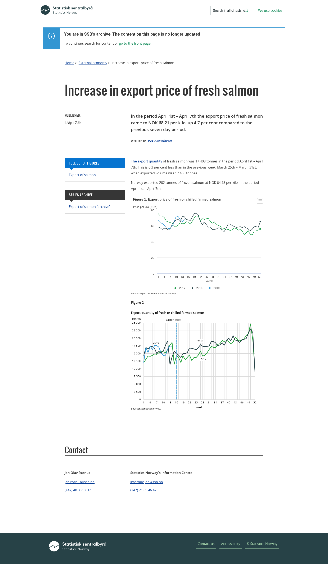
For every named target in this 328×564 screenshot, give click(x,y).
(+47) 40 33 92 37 (78, 490)
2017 (182, 288)
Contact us (206, 543)
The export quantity (146, 161)
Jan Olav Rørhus (160, 141)
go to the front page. (135, 43)
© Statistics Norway (262, 543)
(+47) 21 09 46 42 (143, 490)
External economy (93, 63)
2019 (217, 288)
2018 (199, 288)
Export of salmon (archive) (89, 206)
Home (69, 63)
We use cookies (270, 10)
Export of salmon (82, 175)
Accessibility (230, 543)
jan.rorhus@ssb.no (80, 482)
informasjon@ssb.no (146, 482)
